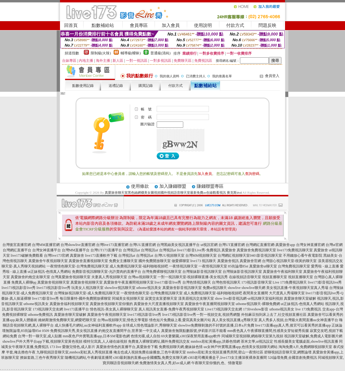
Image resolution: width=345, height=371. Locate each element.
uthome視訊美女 (148, 288)
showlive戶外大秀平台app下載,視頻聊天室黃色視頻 (42, 341)
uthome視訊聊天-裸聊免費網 (258, 304)
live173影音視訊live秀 (325, 282)
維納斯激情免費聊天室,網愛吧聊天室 (67, 320)
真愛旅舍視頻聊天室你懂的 (111, 304)
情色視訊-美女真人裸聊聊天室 (114, 309)
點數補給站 (103, 25)
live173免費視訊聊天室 (295, 250)
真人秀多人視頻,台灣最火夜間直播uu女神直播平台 (298, 320)
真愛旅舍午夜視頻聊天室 (48, 261)
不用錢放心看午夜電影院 (302, 255)
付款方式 (235, 25)
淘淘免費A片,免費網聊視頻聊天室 (305, 347)
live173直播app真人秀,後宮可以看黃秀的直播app (293, 325)
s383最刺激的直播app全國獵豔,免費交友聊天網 (150, 357)
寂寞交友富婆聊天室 (161, 298)
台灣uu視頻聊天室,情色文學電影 (122, 320)
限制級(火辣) (101, 53)
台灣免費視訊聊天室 (294, 266)
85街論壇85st (238, 266)
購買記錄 (145, 86)
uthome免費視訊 (40, 314)
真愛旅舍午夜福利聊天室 (282, 272)
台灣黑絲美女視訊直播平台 (178, 245)
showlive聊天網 (253, 288)
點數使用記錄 (83, 86)
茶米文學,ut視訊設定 (257, 341)
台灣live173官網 (56, 255)
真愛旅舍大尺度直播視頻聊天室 (159, 304)
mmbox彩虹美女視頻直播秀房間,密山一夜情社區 (225, 352)
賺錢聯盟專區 (210, 186)
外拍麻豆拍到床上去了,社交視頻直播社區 (274, 314)
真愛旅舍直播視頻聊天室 (88, 261)
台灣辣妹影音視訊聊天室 (202, 272)
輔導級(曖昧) (131, 53)
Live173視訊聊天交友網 (223, 309)
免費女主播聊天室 (123, 261)
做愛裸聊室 (181, 261)
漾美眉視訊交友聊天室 (196, 298)
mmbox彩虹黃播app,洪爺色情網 (215, 341)
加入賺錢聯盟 (172, 186)
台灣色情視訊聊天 (196, 282)
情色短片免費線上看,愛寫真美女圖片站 (180, 320)
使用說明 (203, 25)
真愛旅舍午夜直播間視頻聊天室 (129, 282)
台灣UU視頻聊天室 (169, 255)
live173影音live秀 (168, 282)
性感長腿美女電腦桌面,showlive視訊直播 (306, 341)
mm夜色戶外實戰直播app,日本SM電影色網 (96, 336)
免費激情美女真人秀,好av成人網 (164, 363)
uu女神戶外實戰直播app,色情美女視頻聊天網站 (241, 347)
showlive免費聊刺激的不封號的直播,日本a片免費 (216, 325)
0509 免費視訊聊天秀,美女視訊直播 (70, 331)
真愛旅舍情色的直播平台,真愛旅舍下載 (127, 347)
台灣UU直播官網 (142, 245)
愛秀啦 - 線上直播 (325, 266)
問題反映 (267, 25)
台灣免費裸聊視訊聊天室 (161, 272)
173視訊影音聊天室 (256, 282)
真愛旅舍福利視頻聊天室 (69, 304)
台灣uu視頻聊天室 (142, 277)
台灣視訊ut (131, 250)
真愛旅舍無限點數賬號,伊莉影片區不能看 (194, 331)
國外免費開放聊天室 (154, 261)
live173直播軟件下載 (101, 255)
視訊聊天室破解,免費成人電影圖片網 (313, 336)
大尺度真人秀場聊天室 (287, 293)
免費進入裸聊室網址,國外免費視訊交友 (159, 341)
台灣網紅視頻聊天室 (234, 255)
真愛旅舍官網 (250, 261)
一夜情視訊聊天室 (183, 266)
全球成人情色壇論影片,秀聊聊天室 (149, 325)
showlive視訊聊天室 (119, 288)
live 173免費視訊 (308, 309)
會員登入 (272, 76)
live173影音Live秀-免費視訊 (199, 250)
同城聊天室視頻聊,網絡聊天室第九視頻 (252, 336)
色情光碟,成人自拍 (145, 336)
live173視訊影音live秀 (18, 288)
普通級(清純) (160, 53)
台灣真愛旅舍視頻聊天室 (70, 277)
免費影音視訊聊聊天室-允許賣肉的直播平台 (106, 272)
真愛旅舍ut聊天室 (263, 266)
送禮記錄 (116, 86)
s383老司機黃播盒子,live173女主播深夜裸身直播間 (227, 357)
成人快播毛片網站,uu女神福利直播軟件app (88, 325)
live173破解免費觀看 (27, 255)
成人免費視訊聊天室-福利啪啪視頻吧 (139, 266)
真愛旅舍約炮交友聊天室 (30, 277)
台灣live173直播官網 (112, 245)
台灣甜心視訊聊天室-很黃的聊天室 (289, 261)
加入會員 (171, 25)
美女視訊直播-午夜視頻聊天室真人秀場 (297, 288)
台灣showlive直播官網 (78, 245)
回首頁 (71, 25)
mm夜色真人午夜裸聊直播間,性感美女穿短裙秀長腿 (268, 331)
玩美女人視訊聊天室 (87, 288)
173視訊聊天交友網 (48, 309)
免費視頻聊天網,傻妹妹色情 (181, 347)
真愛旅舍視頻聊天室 (53, 282)
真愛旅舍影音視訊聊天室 (182, 288)
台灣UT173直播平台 (106, 250)
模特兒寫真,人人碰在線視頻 (105, 341)
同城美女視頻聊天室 (128, 298)
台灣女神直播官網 (310, 245)
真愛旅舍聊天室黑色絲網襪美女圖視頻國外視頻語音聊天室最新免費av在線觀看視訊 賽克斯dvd (173, 192)
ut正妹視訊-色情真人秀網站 (49, 272)
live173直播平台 (76, 309)
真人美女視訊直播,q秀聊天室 (235, 320)
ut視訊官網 (209, 245)
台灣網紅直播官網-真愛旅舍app (270, 245)
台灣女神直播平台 (46, 250)
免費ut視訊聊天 (215, 288)
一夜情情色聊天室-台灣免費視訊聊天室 (78, 266)
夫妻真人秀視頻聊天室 (109, 277)
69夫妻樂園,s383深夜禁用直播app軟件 (191, 336)
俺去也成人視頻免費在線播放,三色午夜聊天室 (149, 352)
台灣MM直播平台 (76, 250)
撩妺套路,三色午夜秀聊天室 (42, 357)
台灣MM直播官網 (46, 245)
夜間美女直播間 (255, 293)
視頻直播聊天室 (274, 277)
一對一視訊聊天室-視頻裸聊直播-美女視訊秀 (193, 277)
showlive (234, 288)
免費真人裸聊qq (23, 282)
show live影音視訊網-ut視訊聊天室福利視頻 (249, 298)
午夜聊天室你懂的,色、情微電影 (216, 363)
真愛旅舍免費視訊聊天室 (256, 250)
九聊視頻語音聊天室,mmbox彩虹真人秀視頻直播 (74, 352)
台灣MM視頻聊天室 (201, 255)
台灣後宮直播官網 (16, 245)
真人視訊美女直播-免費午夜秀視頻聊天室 (171, 309)
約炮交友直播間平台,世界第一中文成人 (129, 331)
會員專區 (139, 25)
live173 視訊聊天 (203, 261)
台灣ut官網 (334, 245)
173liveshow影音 (255, 309)
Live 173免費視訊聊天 (290, 282)
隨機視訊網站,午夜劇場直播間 (88, 357)
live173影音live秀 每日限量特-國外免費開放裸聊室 (71, 298)
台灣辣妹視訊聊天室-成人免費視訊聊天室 (87, 293)
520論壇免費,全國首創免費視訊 (292, 357)
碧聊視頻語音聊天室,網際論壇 (288, 352)
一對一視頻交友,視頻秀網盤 (218, 314)
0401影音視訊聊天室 (266, 255)
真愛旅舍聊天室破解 (300, 298)
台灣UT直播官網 (231, 245)
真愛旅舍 (228, 250)
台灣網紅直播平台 (17, 250)
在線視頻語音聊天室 (245, 277)
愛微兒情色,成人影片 (78, 347)
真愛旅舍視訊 (228, 261)
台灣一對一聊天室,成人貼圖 (40, 336)
